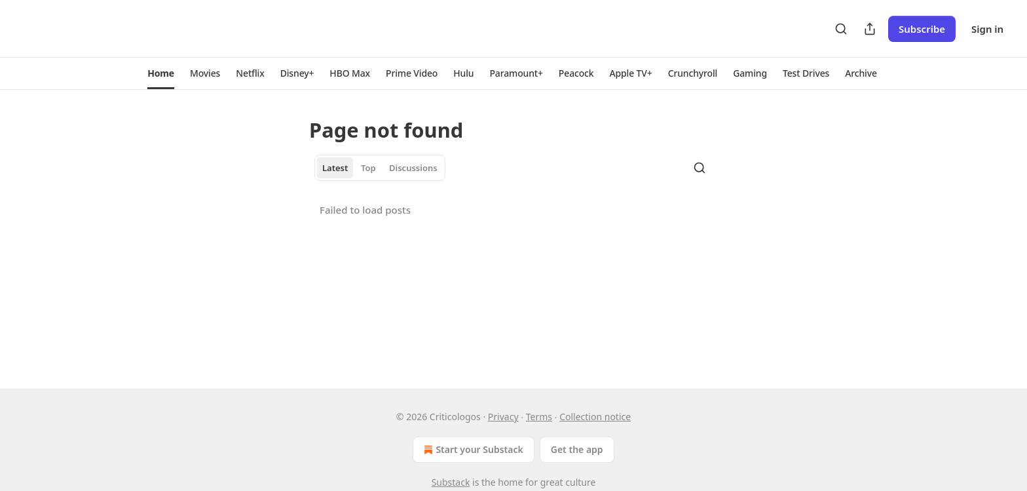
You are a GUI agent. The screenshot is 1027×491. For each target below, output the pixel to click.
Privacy (503, 416)
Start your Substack (472, 449)
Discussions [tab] (413, 168)
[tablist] (379, 168)
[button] (161, 73)
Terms (539, 416)
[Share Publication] (870, 29)
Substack (451, 482)
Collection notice (595, 416)
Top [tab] (368, 168)
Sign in (987, 28)
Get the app (577, 449)
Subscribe (922, 28)
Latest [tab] (335, 168)
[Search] (841, 29)
